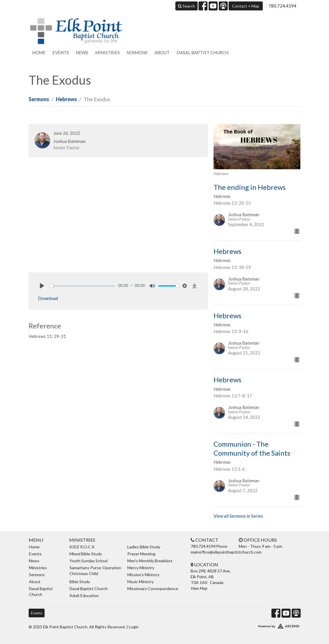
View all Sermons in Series (238, 516)
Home (38, 52)
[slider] (82, 286)
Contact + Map (245, 5)
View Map (199, 588)
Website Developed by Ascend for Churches (269, 625)
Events (60, 52)
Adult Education (84, 595)
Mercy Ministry (140, 567)
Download (48, 298)
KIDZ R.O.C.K (82, 546)
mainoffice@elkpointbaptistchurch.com (226, 552)
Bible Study (79, 581)
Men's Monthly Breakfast (149, 560)
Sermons (137, 52)
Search (186, 5)
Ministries (107, 52)
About (162, 52)
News (82, 52)
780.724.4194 (282, 5)
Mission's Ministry (143, 574)
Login (134, 626)
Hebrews (66, 99)
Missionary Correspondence (152, 588)
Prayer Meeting (141, 553)
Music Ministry (140, 581)
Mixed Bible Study (85, 553)
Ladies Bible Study (143, 546)
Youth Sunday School (88, 560)
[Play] (42, 285)
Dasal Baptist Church (202, 52)
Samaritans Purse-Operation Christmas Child (95, 570)
